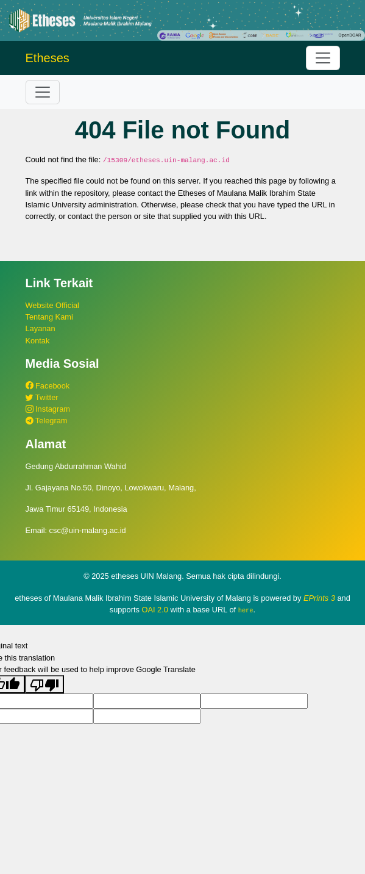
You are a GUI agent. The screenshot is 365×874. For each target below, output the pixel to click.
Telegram (47, 420)
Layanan (40, 328)
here (245, 610)
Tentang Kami (49, 316)
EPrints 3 (319, 598)
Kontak (38, 340)
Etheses (47, 58)
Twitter (42, 397)
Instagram (48, 409)
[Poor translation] (44, 684)
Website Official (52, 305)
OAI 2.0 (154, 609)
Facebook (48, 385)
